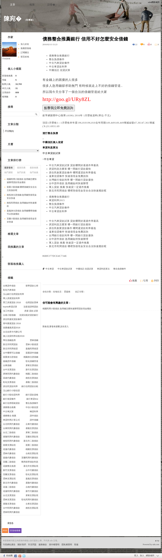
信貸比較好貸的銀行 (28, 315)
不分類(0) (9, 131)
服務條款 (43, 544)
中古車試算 (8, 411)
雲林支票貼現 (9, 478)
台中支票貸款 (9, 369)
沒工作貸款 (8, 311)
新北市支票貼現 (31, 466)
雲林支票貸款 (9, 499)
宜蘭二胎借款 (9, 462)
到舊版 (29, 20)
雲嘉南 (67, 291)
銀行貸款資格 (32, 395)
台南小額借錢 (9, 315)
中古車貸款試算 (65, 269)
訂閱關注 (25, 52)
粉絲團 (9, 555)
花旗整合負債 (9, 466)
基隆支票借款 (9, 504)
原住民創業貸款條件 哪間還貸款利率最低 (72, 172)
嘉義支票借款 (32, 478)
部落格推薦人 (16, 264)
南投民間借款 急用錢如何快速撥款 (22, 204)
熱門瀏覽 (8, 172)
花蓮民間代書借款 (11, 491)
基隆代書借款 (32, 483)
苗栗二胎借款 (32, 445)
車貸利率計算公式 (11, 420)
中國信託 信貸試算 (59, 70)
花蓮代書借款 (9, 449)
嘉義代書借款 (9, 457)
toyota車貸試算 (10, 306)
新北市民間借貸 (10, 348)
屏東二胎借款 (32, 432)
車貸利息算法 (103, 269)
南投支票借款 (32, 378)
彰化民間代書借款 (29, 499)
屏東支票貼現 (32, 495)
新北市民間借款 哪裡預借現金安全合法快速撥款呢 (78, 190)
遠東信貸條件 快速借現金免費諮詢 (68, 176)
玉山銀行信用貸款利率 (13, 294)
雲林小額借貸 (32, 344)
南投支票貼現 (32, 508)
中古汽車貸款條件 (59, 63)
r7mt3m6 (6, 58)
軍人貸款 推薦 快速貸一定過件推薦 (69, 187)
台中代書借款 (32, 470)
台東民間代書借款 (11, 428)
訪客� (51, 4)
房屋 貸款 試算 (31, 311)
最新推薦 (34, 167)
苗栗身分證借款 (10, 357)
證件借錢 (34, 420)
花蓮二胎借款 (9, 487)
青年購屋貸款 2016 (12, 323)
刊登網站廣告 (9, 544)
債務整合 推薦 (9, 415)
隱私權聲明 (67, 544)
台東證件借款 (9, 285)
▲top (157, 540)
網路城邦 (150, 555)
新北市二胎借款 (31, 441)
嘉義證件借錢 (9, 361)
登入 (136, 555)
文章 (12, 4)
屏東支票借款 (32, 365)
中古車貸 (49, 269)
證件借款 (34, 415)
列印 (156, 280)
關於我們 (22, 544)
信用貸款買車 (32, 302)
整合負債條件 (56, 59)
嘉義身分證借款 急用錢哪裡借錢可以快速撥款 (22, 212)
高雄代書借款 (9, 378)
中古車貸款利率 (58, 66)
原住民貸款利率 (10, 386)
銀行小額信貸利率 (11, 395)
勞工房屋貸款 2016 (12, 302)
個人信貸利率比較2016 (14, 336)
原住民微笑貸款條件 (12, 319)
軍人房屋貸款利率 (11, 298)
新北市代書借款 (10, 483)
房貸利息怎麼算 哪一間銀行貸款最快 (70, 169)
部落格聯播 (15, 530)
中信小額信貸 (32, 407)
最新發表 (8, 167)
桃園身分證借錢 (31, 357)
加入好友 (25, 44)
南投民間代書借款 (11, 441)
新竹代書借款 (32, 491)
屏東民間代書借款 (11, 374)
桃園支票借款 (32, 449)
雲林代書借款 (9, 453)
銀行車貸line (32, 399)
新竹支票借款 (9, 470)
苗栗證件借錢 (32, 353)
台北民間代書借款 (11, 424)
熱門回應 (21, 172)
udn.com (155, 544)
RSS (5, 530)
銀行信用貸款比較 (29, 386)
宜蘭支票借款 (9, 474)
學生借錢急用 (9, 340)
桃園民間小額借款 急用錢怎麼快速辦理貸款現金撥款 (67, 308)
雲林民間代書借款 (11, 512)
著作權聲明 (54, 544)
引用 (145, 280)
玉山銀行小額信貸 (11, 390)
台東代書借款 (32, 424)
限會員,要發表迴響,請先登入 (56, 326)
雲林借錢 (34, 340)
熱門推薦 (34, 172)
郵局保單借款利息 (29, 462)
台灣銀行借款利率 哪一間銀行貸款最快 (71, 180)
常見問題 (32, 544)
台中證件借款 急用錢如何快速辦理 (68, 183)
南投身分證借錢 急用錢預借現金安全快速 (22, 196)
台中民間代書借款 (11, 508)
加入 (142, 555)
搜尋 (36, 114)
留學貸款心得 (32, 285)
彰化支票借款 (9, 382)
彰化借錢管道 (32, 361)
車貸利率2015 (57, 200)
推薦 (134, 280)
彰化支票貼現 (32, 474)
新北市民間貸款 (10, 344)
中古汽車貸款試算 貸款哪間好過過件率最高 (74, 165)
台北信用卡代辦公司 (12, 332)
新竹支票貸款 (32, 369)
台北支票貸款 (9, 495)
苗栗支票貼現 (9, 445)
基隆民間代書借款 (11, 436)
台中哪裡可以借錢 (11, 353)
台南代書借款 (32, 487)
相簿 (31, 4)
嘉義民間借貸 (32, 348)
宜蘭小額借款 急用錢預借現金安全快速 (22, 220)
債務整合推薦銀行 (59, 55)
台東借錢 (7, 365)
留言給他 (25, 56)
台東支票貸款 (32, 504)
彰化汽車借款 (9, 290)
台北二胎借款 (9, 432)
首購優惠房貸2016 (11, 327)
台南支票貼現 (32, 453)
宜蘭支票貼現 (32, 436)
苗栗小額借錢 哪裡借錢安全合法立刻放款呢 (22, 188)
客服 (76, 544)
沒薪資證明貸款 (31, 306)
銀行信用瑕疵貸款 (11, 403)
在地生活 (57, 291)
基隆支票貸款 (32, 428)
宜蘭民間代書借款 (29, 457)
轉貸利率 (34, 411)
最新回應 (21, 167)
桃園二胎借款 (32, 374)
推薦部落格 (26, 48)
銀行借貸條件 (9, 399)
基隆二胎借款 (32, 382)
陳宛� (13, 18)
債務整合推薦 (9, 407)
